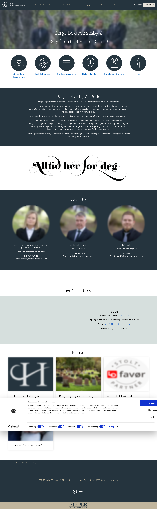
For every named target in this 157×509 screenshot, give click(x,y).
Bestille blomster (43, 74)
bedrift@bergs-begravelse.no (129, 256)
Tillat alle (139, 481)
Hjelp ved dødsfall (90, 74)
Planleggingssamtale (66, 74)
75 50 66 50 (96, 41)
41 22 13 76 (80, 253)
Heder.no (138, 5)
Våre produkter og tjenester (85, 5)
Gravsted (66, 5)
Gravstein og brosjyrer (114, 74)
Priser (138, 74)
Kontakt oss (149, 5)
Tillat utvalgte (139, 488)
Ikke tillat (139, 495)
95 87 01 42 (33, 256)
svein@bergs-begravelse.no (81, 256)
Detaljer (112, 505)
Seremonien (53, 5)
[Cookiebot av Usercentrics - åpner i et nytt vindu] (13, 504)
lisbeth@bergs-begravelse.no (34, 258)
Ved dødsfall (39, 5)
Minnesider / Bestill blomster (111, 5)
